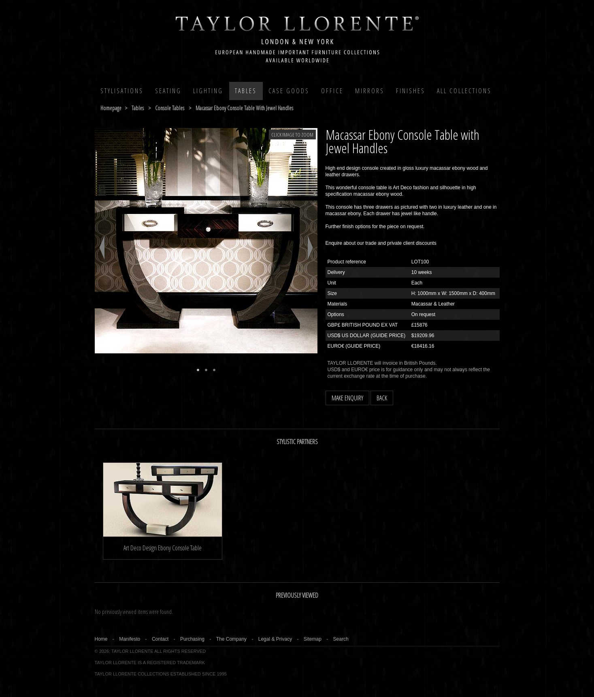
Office (332, 90)
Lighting (208, 90)
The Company (231, 639)
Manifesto (129, 639)
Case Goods (288, 90)
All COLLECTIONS (464, 90)
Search (341, 639)
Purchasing (192, 639)
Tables (246, 90)
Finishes (410, 90)
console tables (169, 108)
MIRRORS (369, 90)
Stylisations (121, 90)
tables (138, 108)
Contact (160, 639)
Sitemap (312, 639)
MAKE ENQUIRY (347, 397)
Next (310, 247)
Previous (101, 247)
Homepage (110, 108)
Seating (168, 90)
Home (101, 639)
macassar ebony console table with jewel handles (244, 108)
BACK (382, 397)
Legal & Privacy (275, 639)
